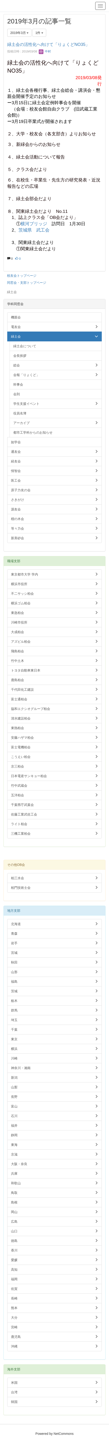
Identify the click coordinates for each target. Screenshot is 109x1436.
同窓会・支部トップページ (26, 282)
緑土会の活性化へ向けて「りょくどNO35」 (48, 44)
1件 (39, 33)
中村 (45, 51)
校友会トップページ (21, 275)
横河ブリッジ (34, 223)
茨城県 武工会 (33, 230)
